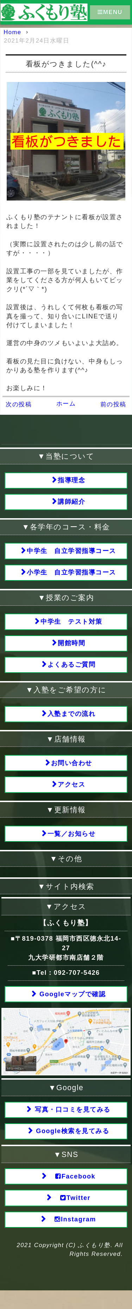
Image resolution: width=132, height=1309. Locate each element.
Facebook (72, 1192)
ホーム (66, 403)
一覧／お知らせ (72, 845)
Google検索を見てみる (71, 1146)
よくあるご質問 (72, 671)
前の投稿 (113, 404)
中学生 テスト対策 (71, 626)
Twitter (71, 1215)
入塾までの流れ (72, 722)
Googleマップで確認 (71, 1006)
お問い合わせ (71, 772)
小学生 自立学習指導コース (71, 576)
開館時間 (71, 649)
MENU (110, 11)
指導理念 (71, 480)
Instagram (71, 1237)
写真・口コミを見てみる (71, 1123)
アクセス (71, 795)
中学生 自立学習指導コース (71, 553)
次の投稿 (19, 404)
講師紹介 (71, 503)
